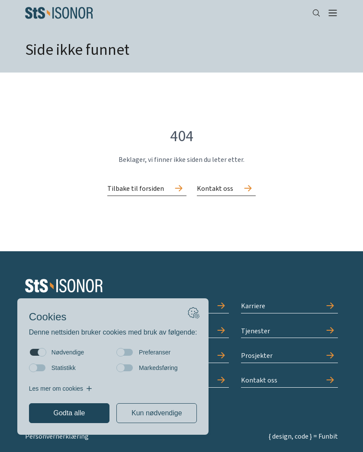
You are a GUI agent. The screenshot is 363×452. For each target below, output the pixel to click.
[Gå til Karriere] (289, 306)
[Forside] (161, 13)
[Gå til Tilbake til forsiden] (146, 189)
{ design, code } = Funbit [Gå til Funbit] (303, 436)
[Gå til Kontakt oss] (226, 189)
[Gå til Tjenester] (289, 331)
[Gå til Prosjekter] (289, 356)
